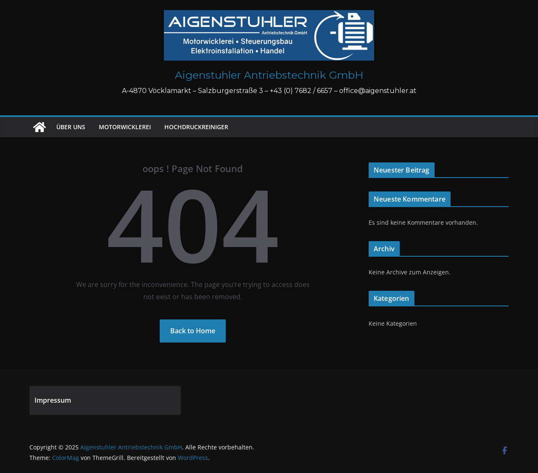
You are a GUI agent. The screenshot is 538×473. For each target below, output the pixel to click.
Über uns (70, 127)
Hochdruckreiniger (196, 127)
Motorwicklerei (125, 127)
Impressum (52, 400)
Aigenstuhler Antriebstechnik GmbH (269, 75)
